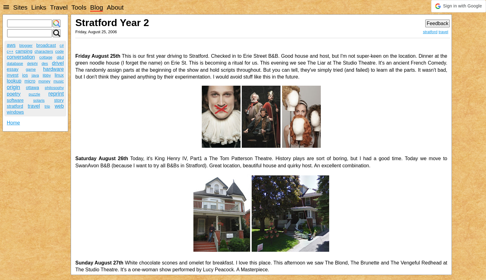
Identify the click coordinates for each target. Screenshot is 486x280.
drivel (58, 63)
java (35, 75)
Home (13, 122)
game (31, 69)
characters (43, 51)
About (115, 7)
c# (62, 45)
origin (13, 87)
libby (47, 75)
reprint (56, 94)
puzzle (34, 94)
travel (34, 106)
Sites (20, 7)
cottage (45, 57)
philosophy (54, 87)
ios (25, 75)
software (15, 100)
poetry (13, 94)
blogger (26, 45)
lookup (14, 81)
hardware (53, 69)
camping (23, 51)
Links (38, 7)
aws (11, 45)
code (59, 51)
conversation (21, 57)
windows (15, 112)
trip (47, 106)
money (44, 81)
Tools (78, 7)
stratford (15, 106)
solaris (39, 100)
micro (29, 81)
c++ (10, 51)
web (59, 106)
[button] (458, 6)
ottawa (32, 87)
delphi (32, 63)
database (15, 63)
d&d (60, 57)
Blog (96, 7)
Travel (59, 7)
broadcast (46, 45)
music (58, 81)
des (45, 63)
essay (13, 69)
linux (59, 75)
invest (13, 75)
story (59, 100)
